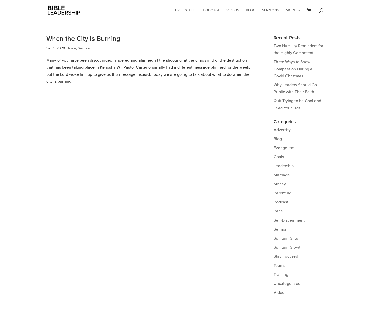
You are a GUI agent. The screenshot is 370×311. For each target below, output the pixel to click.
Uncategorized (287, 283)
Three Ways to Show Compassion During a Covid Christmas (293, 68)
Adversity (282, 130)
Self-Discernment (289, 220)
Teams (279, 265)
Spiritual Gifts (286, 238)
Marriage (282, 175)
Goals (279, 156)
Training (281, 274)
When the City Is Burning (83, 39)
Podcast (211, 10)
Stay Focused (286, 256)
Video (279, 292)
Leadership (284, 165)
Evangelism (284, 147)
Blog (250, 10)
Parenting (282, 193)
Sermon (84, 48)
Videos (232, 10)
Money (280, 184)
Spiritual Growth (288, 247)
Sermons (270, 10)
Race (72, 48)
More (291, 10)
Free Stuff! (185, 10)
